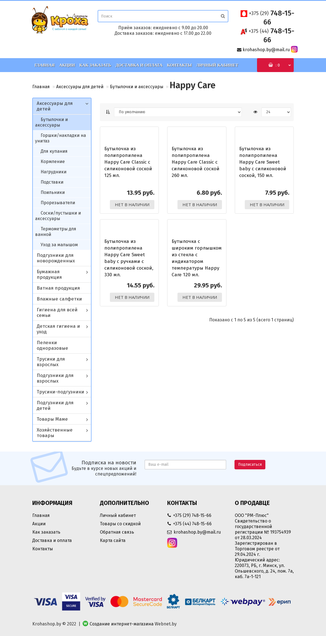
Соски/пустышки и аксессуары (58, 215)
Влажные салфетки (59, 299)
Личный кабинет (217, 65)
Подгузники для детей (55, 405)
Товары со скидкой (120, 523)
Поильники (53, 192)
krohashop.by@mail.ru (266, 49)
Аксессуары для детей (79, 86)
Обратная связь (117, 532)
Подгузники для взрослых (55, 378)
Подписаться (250, 464)
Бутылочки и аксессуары (136, 86)
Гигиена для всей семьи (57, 312)
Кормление (53, 161)
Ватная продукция (58, 288)
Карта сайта (112, 540)
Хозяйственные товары (55, 432)
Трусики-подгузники (60, 392)
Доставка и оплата (138, 65)
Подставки (52, 182)
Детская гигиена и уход (58, 329)
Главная (44, 65)
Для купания (54, 151)
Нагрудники (53, 171)
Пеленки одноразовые (52, 345)
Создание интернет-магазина (122, 624)
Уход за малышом (59, 244)
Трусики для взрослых (51, 362)
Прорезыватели (58, 202)
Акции (67, 65)
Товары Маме (52, 419)
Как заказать (95, 65)
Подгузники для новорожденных (56, 258)
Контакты (179, 65)
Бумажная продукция (49, 274)
